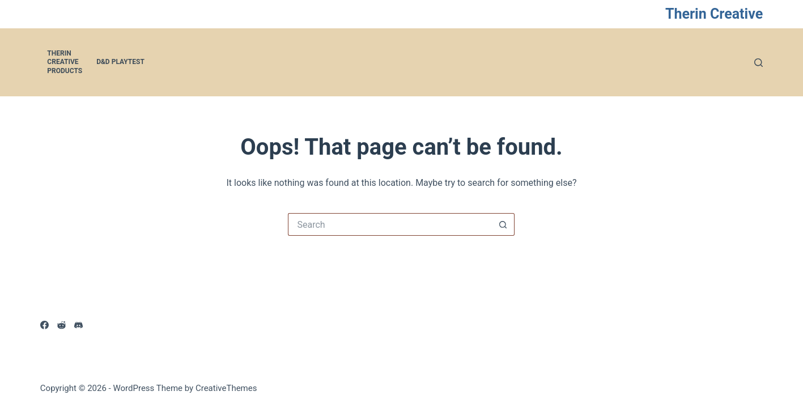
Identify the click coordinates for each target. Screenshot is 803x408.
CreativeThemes (226, 388)
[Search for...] (390, 224)
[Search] (758, 62)
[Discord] (78, 325)
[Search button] (503, 224)
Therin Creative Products (64, 62)
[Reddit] (61, 325)
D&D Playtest (120, 62)
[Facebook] (44, 325)
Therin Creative (714, 14)
